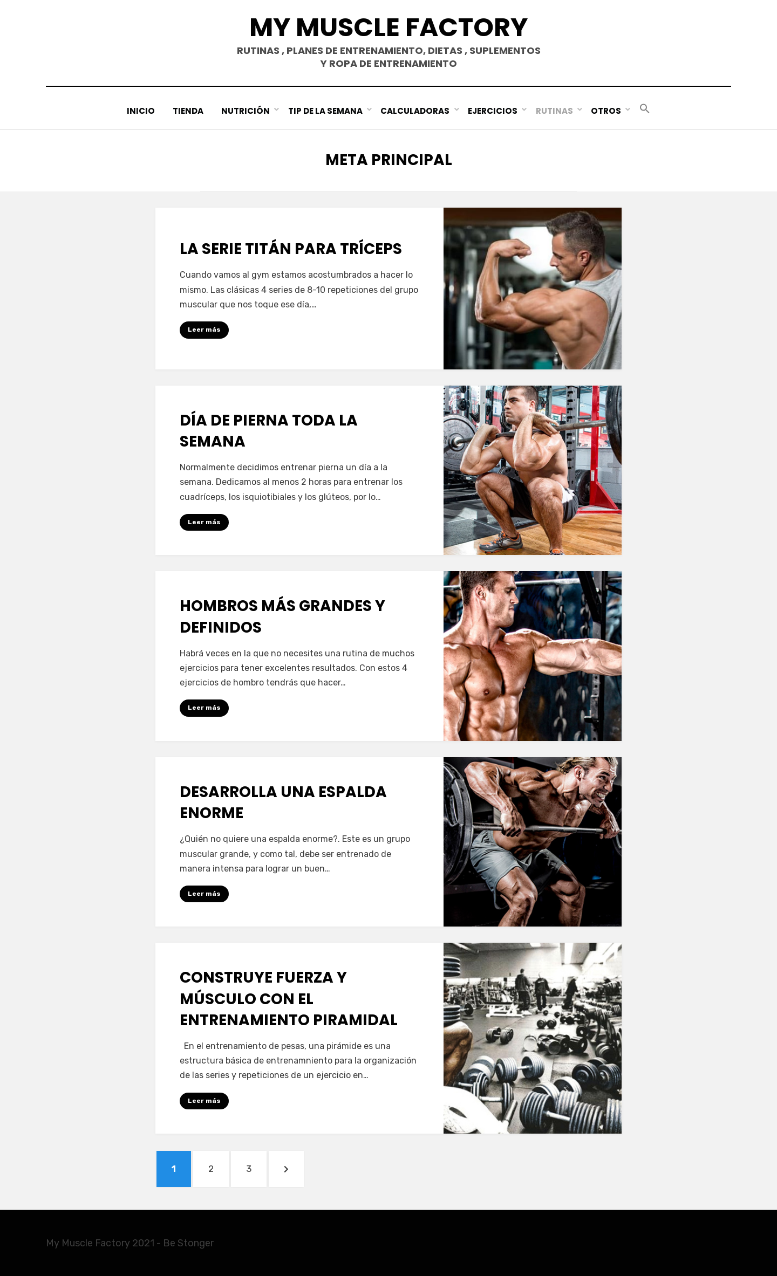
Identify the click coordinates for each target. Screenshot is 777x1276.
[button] (644, 109)
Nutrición (246, 110)
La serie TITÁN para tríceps (291, 248)
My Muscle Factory (388, 27)
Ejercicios (492, 110)
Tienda (188, 110)
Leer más (204, 329)
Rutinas (554, 110)
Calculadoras (415, 110)
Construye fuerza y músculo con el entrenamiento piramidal (289, 998)
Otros (606, 110)
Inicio (141, 110)
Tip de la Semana (326, 110)
